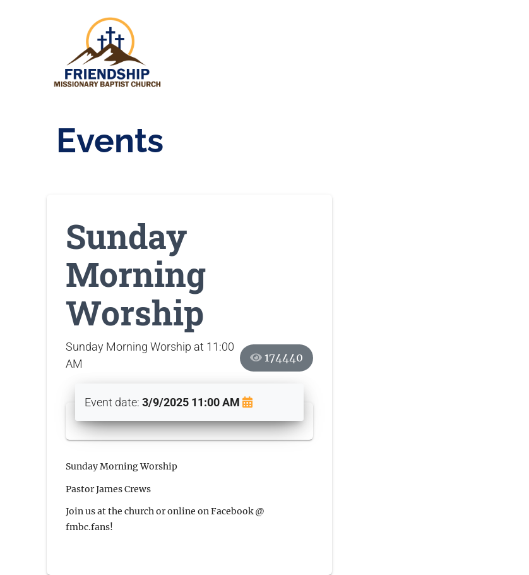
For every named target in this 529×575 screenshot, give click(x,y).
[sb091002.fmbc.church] (110, 53)
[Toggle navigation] (467, 53)
